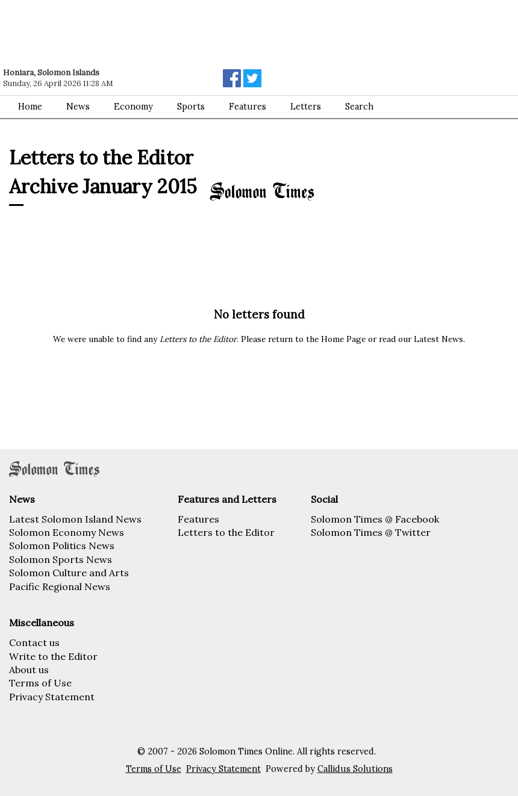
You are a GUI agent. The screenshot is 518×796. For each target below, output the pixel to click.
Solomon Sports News (60, 559)
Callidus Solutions (355, 768)
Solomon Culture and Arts (69, 573)
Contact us (34, 642)
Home (30, 106)
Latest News (438, 339)
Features (247, 106)
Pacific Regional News (59, 586)
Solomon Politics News (61, 545)
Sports (191, 106)
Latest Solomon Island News (75, 519)
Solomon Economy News (66, 532)
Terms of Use (40, 683)
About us (29, 670)
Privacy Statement (52, 697)
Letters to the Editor (226, 532)
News (78, 106)
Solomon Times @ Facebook (375, 519)
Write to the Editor (53, 656)
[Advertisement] (171, 33)
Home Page (343, 339)
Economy (133, 106)
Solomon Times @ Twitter (371, 532)
